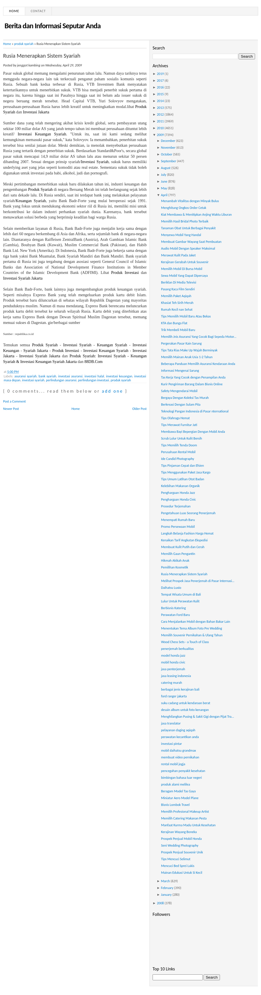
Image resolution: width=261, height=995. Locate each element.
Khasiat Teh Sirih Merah (177, 303)
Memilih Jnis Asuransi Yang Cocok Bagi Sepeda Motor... (198, 337)
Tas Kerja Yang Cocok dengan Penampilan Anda (193, 377)
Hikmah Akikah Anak (175, 561)
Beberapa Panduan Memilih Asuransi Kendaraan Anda (198, 364)
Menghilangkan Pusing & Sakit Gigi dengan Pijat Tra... (197, 717)
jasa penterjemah (173, 669)
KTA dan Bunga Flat (174, 323)
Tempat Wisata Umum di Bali (181, 594)
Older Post (139, 409)
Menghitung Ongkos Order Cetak (183, 208)
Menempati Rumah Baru (178, 520)
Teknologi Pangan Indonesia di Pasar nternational (194, 411)
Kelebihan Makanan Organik (180, 486)
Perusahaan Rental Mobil (178, 452)
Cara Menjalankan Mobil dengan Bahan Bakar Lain (195, 622)
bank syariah (47, 376)
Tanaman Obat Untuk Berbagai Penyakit (188, 228)
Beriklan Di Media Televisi (178, 282)
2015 (160, 94)
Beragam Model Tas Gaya (178, 791)
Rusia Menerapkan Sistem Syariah (41, 56)
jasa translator (171, 723)
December (168, 141)
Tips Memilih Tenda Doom (179, 445)
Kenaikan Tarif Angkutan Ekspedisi (184, 540)
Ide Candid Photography (177, 459)
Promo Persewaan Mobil (178, 527)
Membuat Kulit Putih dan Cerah (182, 547)
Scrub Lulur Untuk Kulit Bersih (181, 438)
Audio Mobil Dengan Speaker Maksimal (188, 248)
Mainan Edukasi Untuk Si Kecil (181, 873)
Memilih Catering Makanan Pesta (184, 818)
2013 (160, 108)
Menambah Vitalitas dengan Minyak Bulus (190, 201)
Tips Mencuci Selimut (176, 859)
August (166, 168)
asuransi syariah (25, 376)
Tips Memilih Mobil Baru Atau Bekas (186, 316)
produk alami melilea (175, 784)
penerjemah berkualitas (177, 649)
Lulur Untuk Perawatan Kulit (180, 601)
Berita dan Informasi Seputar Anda (52, 25)
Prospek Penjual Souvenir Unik (182, 852)
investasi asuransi (70, 376)
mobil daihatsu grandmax (178, 750)
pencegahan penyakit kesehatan (183, 771)
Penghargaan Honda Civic (178, 499)
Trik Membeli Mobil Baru (178, 330)
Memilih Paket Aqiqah (176, 296)
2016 (160, 87)
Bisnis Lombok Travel (175, 805)
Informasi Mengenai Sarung (180, 371)
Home (14, 11)
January (166, 895)
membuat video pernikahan (180, 757)
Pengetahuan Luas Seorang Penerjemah (188, 513)
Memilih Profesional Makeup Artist (185, 812)
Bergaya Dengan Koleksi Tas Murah (185, 398)
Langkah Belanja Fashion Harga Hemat (187, 533)
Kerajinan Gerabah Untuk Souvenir (185, 262)
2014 (160, 101)
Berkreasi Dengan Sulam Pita (180, 404)
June (164, 181)
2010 (160, 128)
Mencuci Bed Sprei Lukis (177, 866)
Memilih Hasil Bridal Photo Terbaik (184, 221)
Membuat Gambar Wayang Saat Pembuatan (191, 242)
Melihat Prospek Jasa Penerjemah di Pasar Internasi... (197, 581)
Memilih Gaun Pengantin (178, 554)
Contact (38, 11)
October (166, 154)
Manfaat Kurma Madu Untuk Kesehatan (188, 825)
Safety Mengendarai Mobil (179, 391)
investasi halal (94, 376)
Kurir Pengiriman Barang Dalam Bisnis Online (192, 384)
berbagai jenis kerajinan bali (180, 689)
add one (112, 391)
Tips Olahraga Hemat (175, 418)
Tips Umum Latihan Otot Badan (182, 479)
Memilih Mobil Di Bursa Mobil (181, 269)
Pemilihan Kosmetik (174, 567)
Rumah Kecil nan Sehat (176, 310)
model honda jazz (173, 655)
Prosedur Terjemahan (176, 506)
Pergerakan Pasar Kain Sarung (181, 343)
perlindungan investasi (93, 380)
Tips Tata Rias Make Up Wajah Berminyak (189, 350)
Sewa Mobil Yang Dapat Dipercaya (184, 276)
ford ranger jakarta (174, 696)
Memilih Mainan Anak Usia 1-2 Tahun (187, 357)
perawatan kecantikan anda (180, 737)
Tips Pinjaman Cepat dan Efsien (182, 466)
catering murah (171, 683)
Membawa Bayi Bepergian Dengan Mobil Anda (193, 432)
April (164, 195)
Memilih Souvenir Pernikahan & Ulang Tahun (192, 635)
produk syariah (23, 44)
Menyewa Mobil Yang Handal (181, 235)
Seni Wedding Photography (179, 845)
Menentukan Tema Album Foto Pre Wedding (191, 628)
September (168, 161)
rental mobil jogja (173, 764)
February (167, 888)
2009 (160, 135)
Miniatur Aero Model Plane (179, 798)
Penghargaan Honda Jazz (178, 493)
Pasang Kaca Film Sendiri (178, 289)
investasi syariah (33, 380)
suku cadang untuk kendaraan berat (185, 703)
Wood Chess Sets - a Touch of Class (185, 642)
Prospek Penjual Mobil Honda (181, 839)
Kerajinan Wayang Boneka (179, 832)
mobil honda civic (173, 662)
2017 (160, 81)
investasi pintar (171, 744)
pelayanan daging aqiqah (178, 730)
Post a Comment (14, 401)
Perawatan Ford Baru (175, 615)
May (164, 188)
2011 (160, 121)
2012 (160, 114)
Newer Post (11, 409)
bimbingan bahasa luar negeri (181, 778)
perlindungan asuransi (61, 380)
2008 (160, 903)
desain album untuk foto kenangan (185, 710)
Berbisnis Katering (173, 608)
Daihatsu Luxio (171, 588)
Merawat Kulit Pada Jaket (178, 255)
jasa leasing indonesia (176, 676)
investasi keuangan (119, 376)
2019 (160, 74)
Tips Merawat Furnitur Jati (179, 425)
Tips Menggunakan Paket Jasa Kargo (185, 472)
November (168, 148)
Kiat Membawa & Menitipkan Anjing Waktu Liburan (196, 215)
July (163, 175)
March (165, 881)
